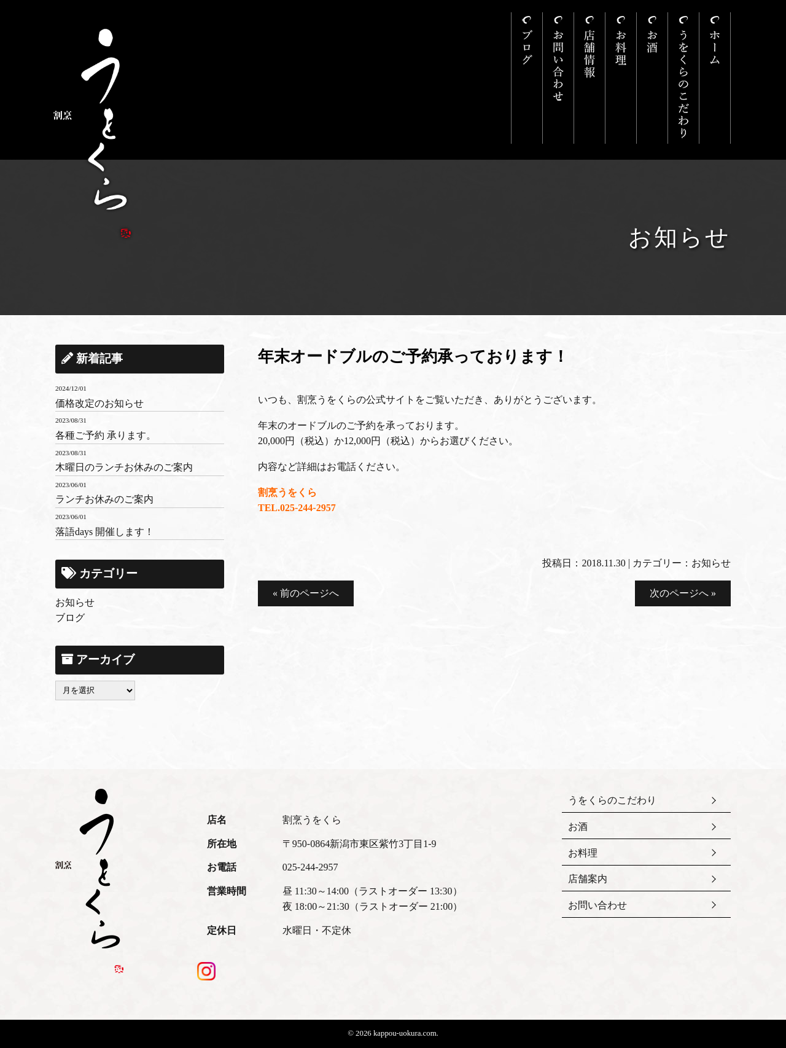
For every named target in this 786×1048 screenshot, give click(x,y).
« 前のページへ (306, 593)
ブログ (70, 617)
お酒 (578, 826)
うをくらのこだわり (612, 800)
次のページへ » (683, 593)
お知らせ (711, 563)
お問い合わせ (597, 905)
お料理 (582, 853)
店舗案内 (587, 879)
